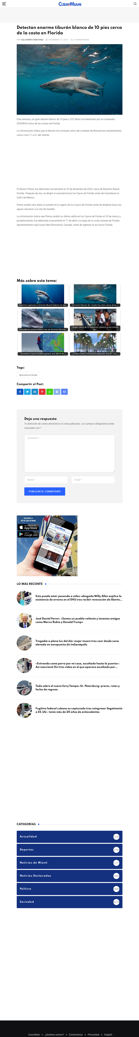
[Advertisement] (69, 161)
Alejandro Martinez (32, 40)
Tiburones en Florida (28, 376)
